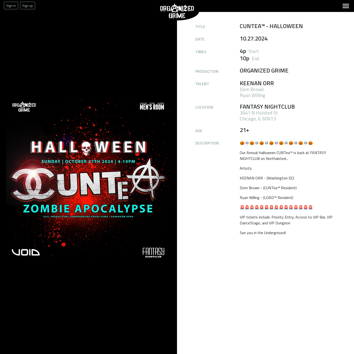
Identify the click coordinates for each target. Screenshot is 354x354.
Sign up (27, 5)
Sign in (11, 5)
